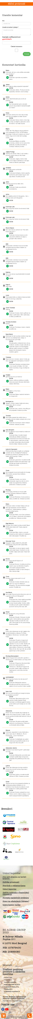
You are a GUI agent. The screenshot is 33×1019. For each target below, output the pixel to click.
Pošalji (26, 54)
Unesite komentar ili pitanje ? (10, 27)
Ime (3, 20)
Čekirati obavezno (16, 46)
